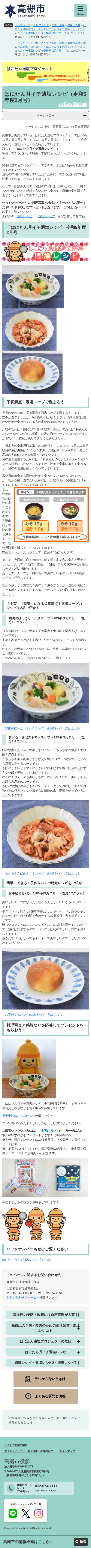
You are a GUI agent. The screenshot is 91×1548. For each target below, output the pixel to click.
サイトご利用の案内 (15, 1445)
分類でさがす (41, 25)
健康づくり (73, 25)
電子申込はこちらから (17, 1115)
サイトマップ (67, 1451)
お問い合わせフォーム (21, 1297)
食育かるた (48, 1130)
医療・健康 (58, 25)
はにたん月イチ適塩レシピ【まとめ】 (27, 1260)
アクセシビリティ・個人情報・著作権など (28, 1451)
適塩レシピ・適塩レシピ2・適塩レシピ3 (46, 1363)
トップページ (22, 25)
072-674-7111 (46, 1486)
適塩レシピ (24, 216)
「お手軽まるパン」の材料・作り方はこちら (32, 1014)
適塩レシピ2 (46, 216)
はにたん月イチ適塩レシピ (61, 29)
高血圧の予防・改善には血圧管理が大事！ (45, 1315)
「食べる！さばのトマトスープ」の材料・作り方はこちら (41, 873)
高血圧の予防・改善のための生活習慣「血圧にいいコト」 (45, 1328)
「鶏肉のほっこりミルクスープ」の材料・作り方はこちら (41, 728)
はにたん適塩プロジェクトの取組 (45, 1341)
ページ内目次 (46, 115)
